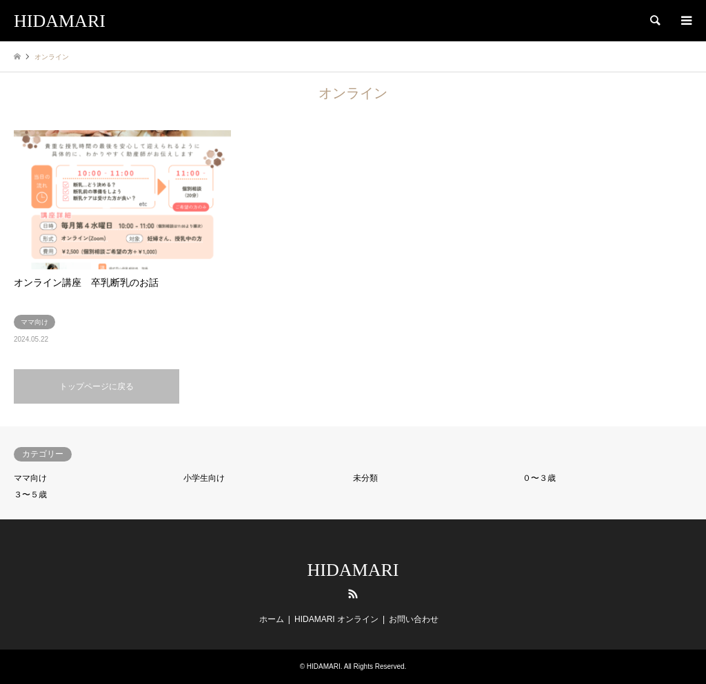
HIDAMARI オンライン (336, 619)
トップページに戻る (96, 386)
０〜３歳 (539, 478)
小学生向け (204, 478)
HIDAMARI (353, 570)
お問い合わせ (413, 619)
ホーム (271, 619)
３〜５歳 (30, 494)
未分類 (365, 478)
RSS (353, 594)
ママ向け (30, 478)
